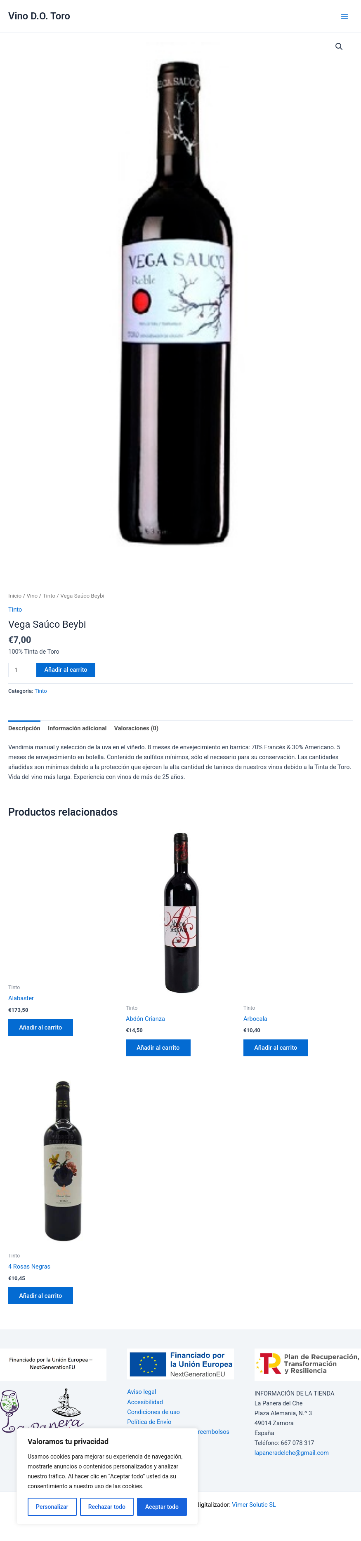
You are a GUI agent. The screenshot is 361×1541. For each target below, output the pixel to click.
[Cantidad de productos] (19, 670)
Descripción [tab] (24, 728)
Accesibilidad (145, 1402)
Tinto (48, 596)
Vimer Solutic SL (254, 1504)
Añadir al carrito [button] (41, 1028)
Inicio (14, 596)
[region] (107, 1476)
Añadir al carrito (66, 669)
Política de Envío (149, 1422)
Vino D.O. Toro (39, 16)
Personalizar (52, 1506)
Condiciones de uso (153, 1412)
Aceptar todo (162, 1506)
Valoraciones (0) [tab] (136, 728)
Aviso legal (141, 1392)
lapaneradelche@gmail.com (292, 1453)
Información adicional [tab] (77, 728)
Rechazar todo (106, 1506)
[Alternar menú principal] (344, 16)
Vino (32, 596)
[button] (339, 46)
